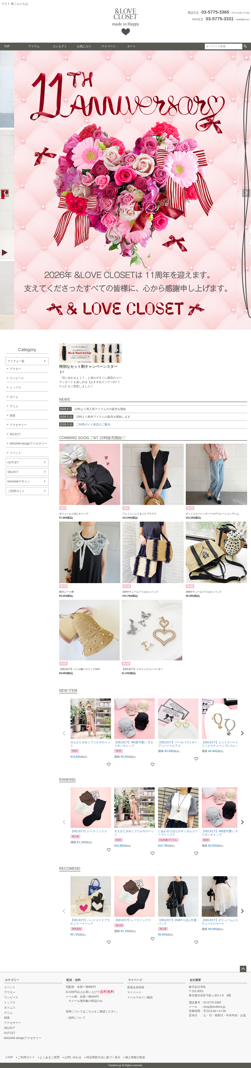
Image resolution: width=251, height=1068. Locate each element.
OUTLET (13, 462)
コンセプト (60, 46)
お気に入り (84, 46)
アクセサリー (18, 424)
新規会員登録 (135, 987)
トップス (15, 387)
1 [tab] (122, 333)
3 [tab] (127, 333)
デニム (14, 406)
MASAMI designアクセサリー (28, 443)
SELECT (15, 434)
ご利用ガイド (16, 491)
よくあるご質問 (50, 1057)
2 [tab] (124, 333)
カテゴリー (12, 980)
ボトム (14, 396)
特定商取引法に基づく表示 (103, 1057)
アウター (15, 368)
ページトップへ (243, 969)
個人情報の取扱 (135, 1057)
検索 (245, 46)
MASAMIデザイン (18, 481)
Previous (5, 193)
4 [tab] (130, 333)
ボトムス (9, 1007)
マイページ (108, 46)
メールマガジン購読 (140, 997)
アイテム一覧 (16, 361)
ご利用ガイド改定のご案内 (93, 424)
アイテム (34, 46)
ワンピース (17, 378)
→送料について (75, 1017)
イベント (15, 452)
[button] (64, 733)
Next (246, 193)
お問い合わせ (72, 1057)
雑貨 (12, 415)
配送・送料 (73, 980)
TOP (7, 46)
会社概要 (195, 980)
